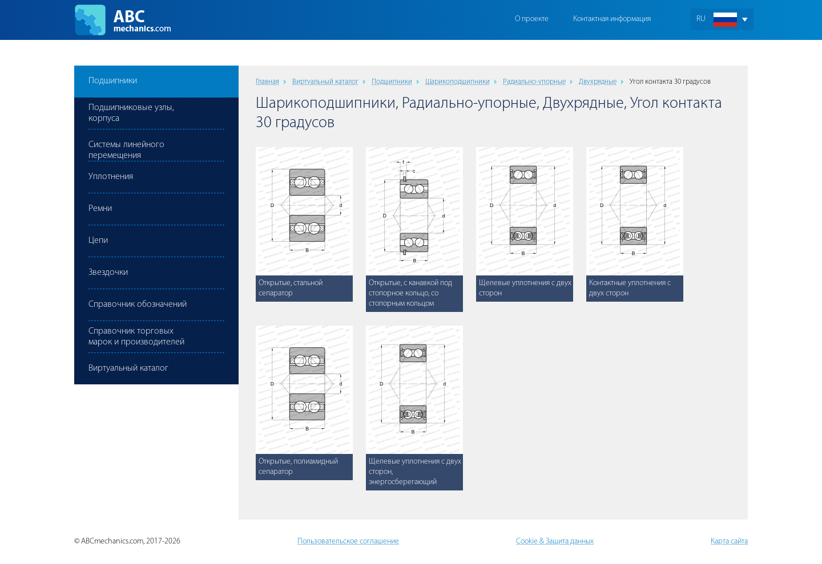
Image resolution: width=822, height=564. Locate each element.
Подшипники (392, 82)
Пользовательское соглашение (348, 541)
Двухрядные (597, 82)
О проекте (532, 19)
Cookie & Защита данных (555, 541)
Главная (267, 82)
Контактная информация (612, 19)
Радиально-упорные (534, 82)
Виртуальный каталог (325, 82)
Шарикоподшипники (457, 82)
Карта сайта (729, 541)
